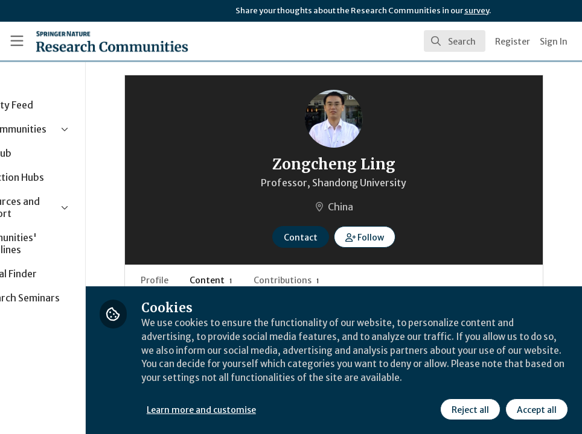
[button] (399, 237)
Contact (335, 237)
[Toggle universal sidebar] (17, 41)
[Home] (112, 41)
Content (260, 280)
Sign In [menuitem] (554, 41)
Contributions (336, 280)
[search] (454, 41)
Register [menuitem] (512, 41)
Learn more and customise (270, 409)
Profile (204, 280)
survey (476, 10)
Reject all (469, 409)
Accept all (536, 409)
